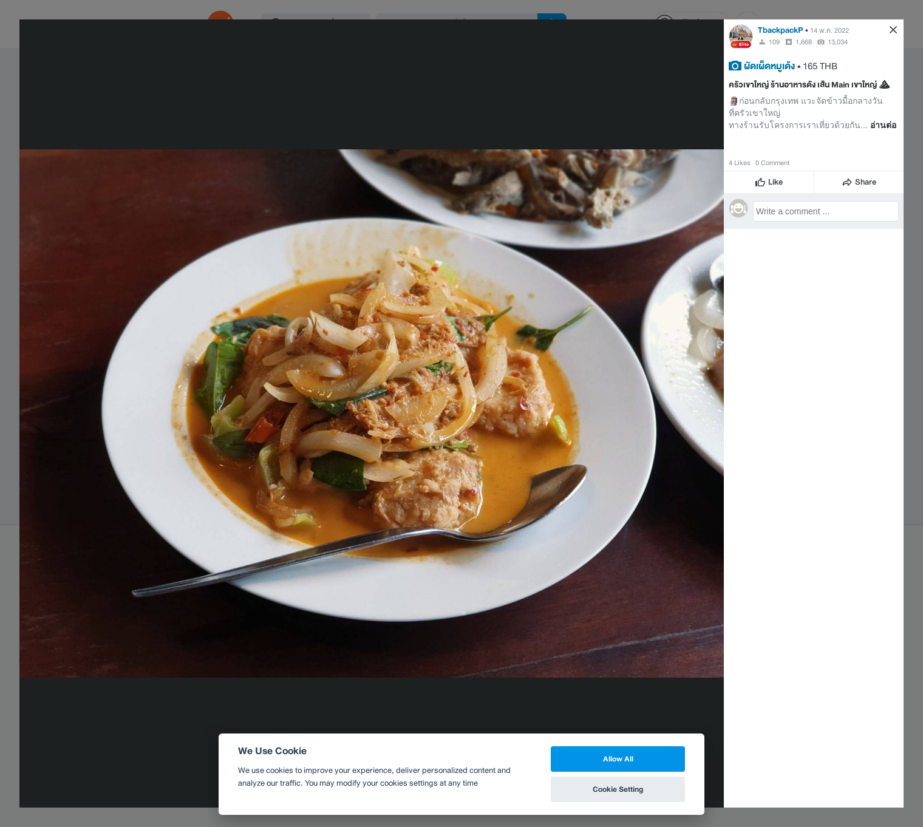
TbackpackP (780, 30)
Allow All (618, 758)
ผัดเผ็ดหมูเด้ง (769, 65)
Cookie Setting (618, 789)
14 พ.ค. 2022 (829, 30)
